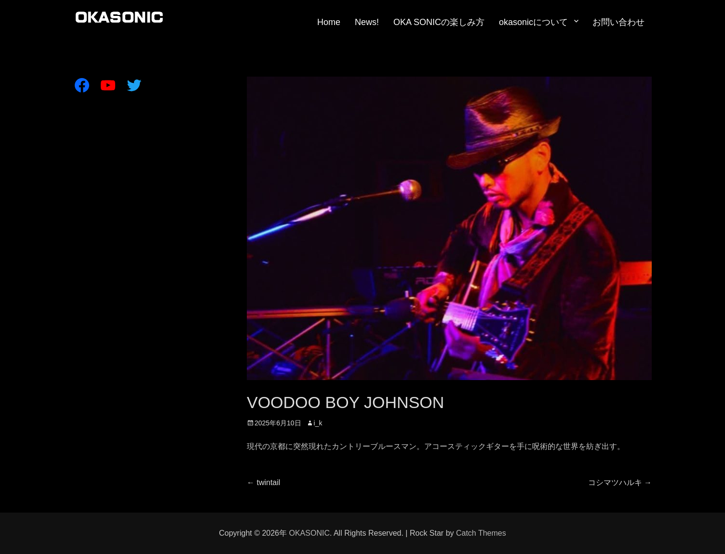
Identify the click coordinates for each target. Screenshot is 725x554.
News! (367, 22)
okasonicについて (533, 22)
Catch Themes (481, 533)
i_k (318, 423)
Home (328, 22)
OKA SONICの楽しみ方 (438, 22)
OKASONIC (309, 533)
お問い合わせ (618, 22)
